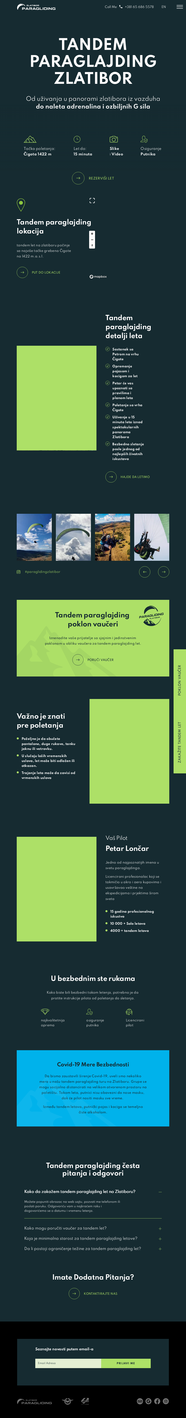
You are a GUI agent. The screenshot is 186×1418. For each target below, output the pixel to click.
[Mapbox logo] (98, 276)
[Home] (36, 7)
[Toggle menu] (180, 6)
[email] (68, 1363)
